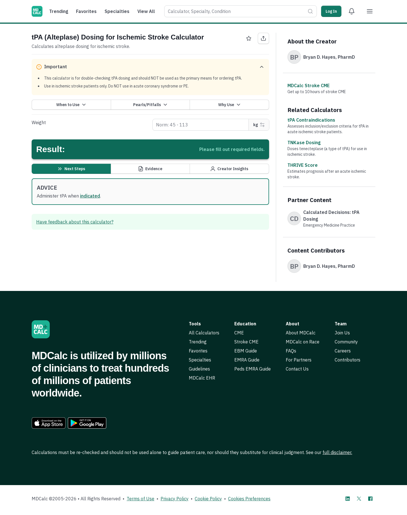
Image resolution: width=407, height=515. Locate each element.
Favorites (86, 11)
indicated (90, 196)
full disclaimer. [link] (337, 452)
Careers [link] (343, 351)
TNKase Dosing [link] (304, 142)
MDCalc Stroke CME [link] (308, 85)
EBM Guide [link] (245, 351)
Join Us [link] (342, 333)
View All (146, 11)
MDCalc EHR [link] (202, 378)
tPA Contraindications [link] (311, 120)
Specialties (117, 11)
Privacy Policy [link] (175, 498)
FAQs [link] (291, 351)
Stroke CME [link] (246, 342)
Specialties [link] (200, 360)
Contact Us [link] (297, 369)
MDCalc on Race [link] (302, 342)
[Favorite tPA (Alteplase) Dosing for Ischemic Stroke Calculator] (248, 38)
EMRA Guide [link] (246, 360)
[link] (49, 423)
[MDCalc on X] (359, 499)
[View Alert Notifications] (351, 11)
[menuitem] (60, 11)
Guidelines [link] (199, 369)
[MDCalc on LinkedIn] (348, 499)
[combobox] (234, 11)
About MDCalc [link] (300, 333)
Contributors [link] (347, 360)
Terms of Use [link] (140, 498)
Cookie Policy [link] (208, 498)
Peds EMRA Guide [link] (252, 369)
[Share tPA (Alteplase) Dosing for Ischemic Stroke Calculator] (263, 38)
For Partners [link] (298, 360)
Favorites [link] (198, 351)
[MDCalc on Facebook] (370, 499)
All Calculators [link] (204, 333)
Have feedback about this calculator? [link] (74, 222)
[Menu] (369, 11)
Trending (58, 11)
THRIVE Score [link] (302, 165)
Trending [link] (198, 342)
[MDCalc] (37, 11)
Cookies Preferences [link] (249, 498)
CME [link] (239, 333)
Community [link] (346, 342)
